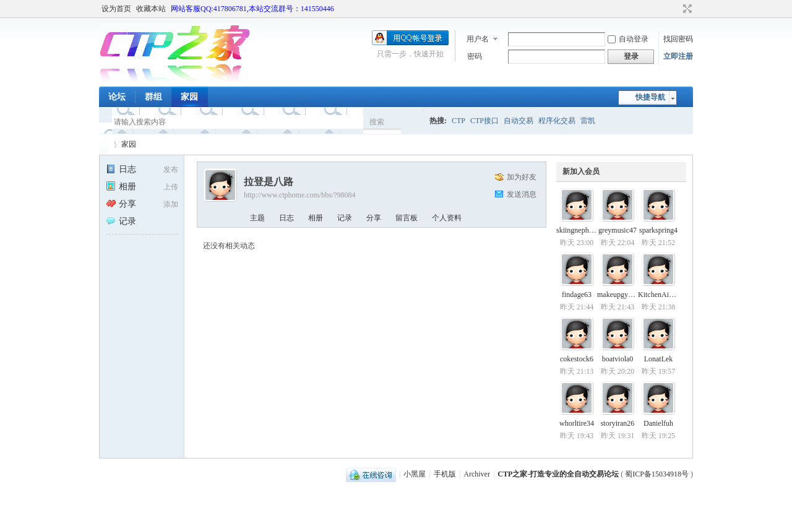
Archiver (476, 474)
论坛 (117, 96)
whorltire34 (576, 423)
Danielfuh (658, 423)
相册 (121, 186)
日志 (121, 169)
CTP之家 (104, 144)
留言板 (406, 217)
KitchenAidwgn (662, 294)
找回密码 (678, 39)
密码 (474, 56)
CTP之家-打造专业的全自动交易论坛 (558, 474)
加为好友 (521, 177)
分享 (121, 204)
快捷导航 (650, 97)
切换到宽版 (686, 8)
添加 (170, 204)
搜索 (376, 122)
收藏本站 (151, 8)
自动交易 (518, 120)
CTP (458, 120)
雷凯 (587, 120)
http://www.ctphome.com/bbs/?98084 (300, 195)
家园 (189, 96)
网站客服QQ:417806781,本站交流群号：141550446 (252, 8)
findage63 (577, 294)
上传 (170, 187)
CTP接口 (484, 120)
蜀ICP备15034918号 (657, 474)
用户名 (478, 39)
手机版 (445, 474)
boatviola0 (618, 359)
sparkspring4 (658, 230)
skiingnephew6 (578, 230)
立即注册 (678, 56)
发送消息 (521, 194)
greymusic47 (617, 230)
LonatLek (658, 359)
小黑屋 (414, 474)
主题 (257, 217)
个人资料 (447, 217)
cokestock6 (576, 359)
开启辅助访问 (676, 8)
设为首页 (116, 8)
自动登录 (628, 39)
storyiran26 (618, 423)
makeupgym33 (619, 294)
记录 (121, 221)
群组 (153, 96)
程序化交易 (556, 120)
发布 (170, 169)
